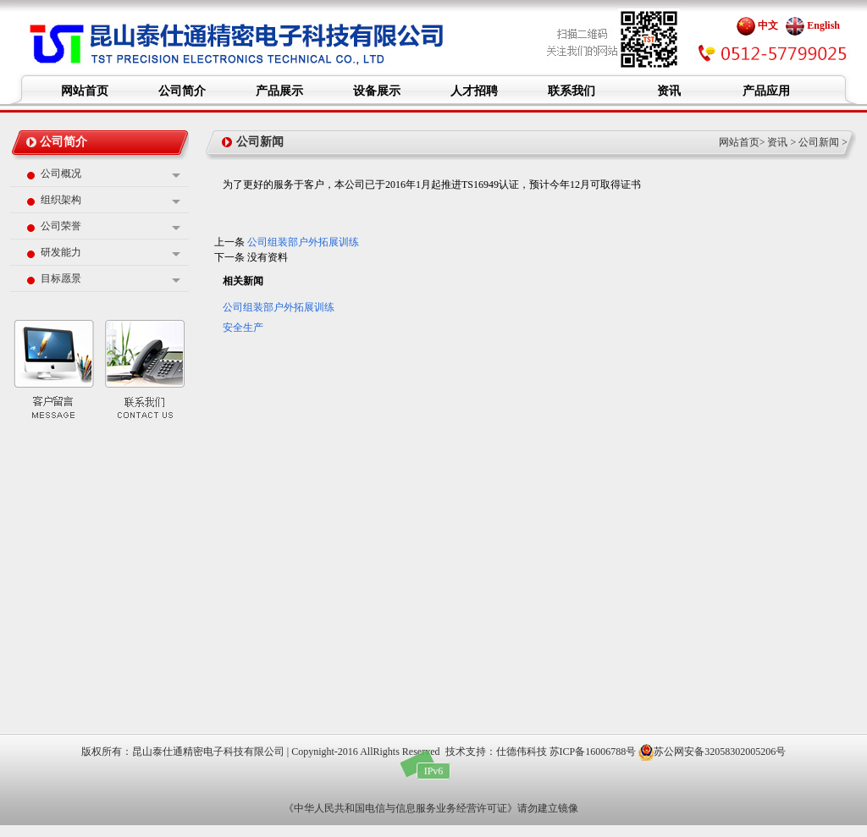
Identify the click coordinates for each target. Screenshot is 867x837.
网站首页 (739, 142)
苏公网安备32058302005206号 (712, 751)
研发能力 (61, 252)
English (813, 25)
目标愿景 (61, 278)
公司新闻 (818, 142)
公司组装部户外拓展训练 (303, 242)
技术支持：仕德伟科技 (496, 751)
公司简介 (63, 141)
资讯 (777, 142)
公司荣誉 (61, 226)
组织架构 (61, 200)
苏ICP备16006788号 (593, 751)
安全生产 (243, 327)
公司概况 (61, 173)
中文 (757, 25)
